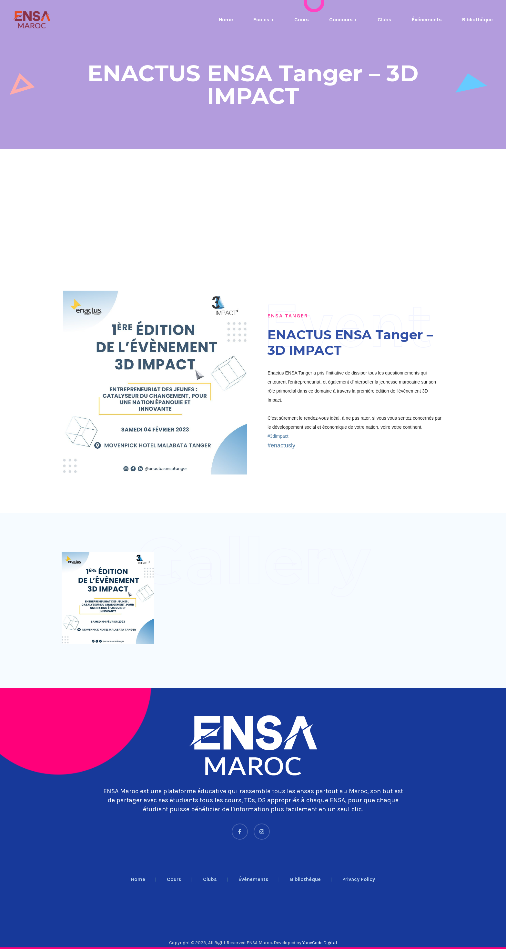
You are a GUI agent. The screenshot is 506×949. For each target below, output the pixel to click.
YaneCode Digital (319, 942)
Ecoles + (263, 19)
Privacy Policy (358, 879)
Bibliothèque (477, 19)
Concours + (343, 19)
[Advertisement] (193, 200)
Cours (301, 19)
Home (226, 19)
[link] (278, 436)
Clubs (384, 19)
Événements (427, 19)
